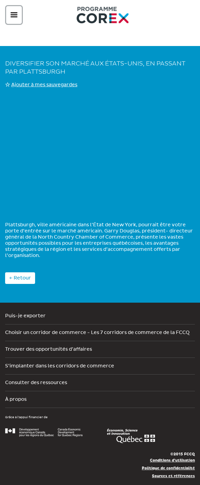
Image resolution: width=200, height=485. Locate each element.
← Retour (20, 278)
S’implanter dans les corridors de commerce (59, 366)
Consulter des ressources (36, 382)
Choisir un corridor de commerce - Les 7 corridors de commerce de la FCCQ (97, 332)
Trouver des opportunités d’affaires (48, 349)
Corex (102, 16)
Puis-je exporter (25, 316)
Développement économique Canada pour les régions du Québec (44, 432)
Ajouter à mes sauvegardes (44, 84)
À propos (16, 399)
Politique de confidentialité (168, 468)
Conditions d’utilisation (172, 460)
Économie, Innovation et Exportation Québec (131, 436)
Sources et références (173, 476)
